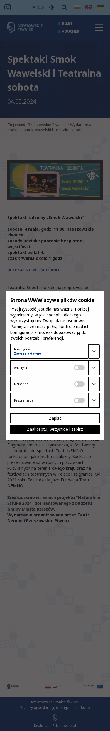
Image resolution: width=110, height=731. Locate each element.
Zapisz (55, 418)
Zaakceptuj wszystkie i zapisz (55, 429)
